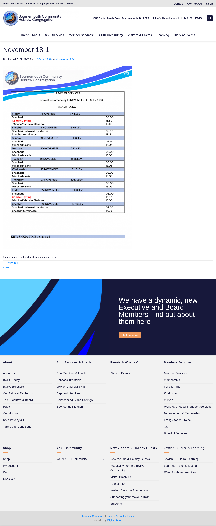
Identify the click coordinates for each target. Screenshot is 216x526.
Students (116, 503)
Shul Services (55, 35)
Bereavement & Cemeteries (182, 413)
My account (10, 465)
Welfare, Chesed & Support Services (187, 406)
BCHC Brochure (13, 386)
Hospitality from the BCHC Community (127, 468)
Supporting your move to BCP (129, 497)
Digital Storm (114, 520)
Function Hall (172, 386)
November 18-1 (66, 59)
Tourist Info (117, 483)
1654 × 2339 (43, 59)
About (37, 35)
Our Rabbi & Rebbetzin (18, 393)
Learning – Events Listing (180, 465)
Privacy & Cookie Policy (120, 516)
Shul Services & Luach (71, 373)
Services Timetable (69, 380)
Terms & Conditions (93, 516)
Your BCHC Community (72, 459)
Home (25, 35)
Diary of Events (184, 35)
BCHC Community (111, 35)
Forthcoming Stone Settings (75, 400)
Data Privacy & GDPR (17, 420)
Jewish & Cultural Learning (181, 459)
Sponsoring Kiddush (70, 406)
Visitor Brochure (120, 477)
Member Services (82, 35)
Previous (10, 262)
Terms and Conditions (17, 426)
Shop (6, 459)
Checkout (9, 479)
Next (8, 267)
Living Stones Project (177, 420)
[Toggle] (104, 459)
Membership (172, 380)
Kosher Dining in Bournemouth (130, 490)
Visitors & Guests (141, 35)
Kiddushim (171, 393)
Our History (10, 413)
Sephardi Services (68, 393)
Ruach (7, 406)
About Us (9, 373)
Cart (6, 472)
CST (167, 426)
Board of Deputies (175, 433)
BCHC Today (11, 380)
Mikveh (168, 400)
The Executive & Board (18, 400)
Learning (164, 35)
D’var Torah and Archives (180, 472)
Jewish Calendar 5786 (71, 386)
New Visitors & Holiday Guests (130, 459)
